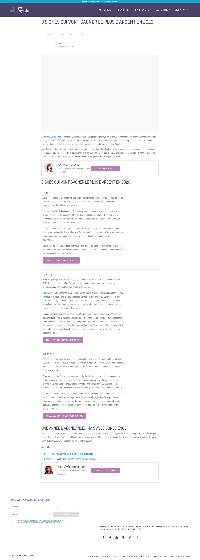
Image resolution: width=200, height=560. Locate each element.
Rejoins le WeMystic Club (110, 556)
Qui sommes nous (93, 556)
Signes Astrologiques (71, 35)
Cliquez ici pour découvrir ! (105, 470)
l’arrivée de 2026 (53, 136)
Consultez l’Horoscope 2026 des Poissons (64, 416)
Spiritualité (142, 9)
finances (46, 297)
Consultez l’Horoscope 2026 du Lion (61, 260)
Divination (180, 9)
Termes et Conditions (159, 556)
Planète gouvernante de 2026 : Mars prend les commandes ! (70, 459)
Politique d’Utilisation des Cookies (179, 556)
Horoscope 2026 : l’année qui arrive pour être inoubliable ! (69, 454)
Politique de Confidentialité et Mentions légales (135, 556)
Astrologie (51, 35)
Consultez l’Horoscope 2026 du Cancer (63, 340)
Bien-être (123, 9)
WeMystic (62, 43)
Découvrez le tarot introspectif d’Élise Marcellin (100, 2)
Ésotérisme (162, 9)
